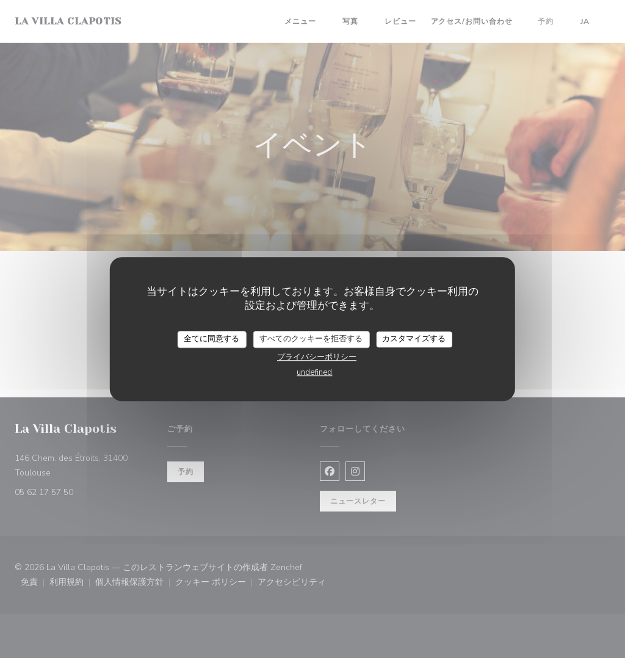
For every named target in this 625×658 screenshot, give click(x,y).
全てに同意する (211, 338)
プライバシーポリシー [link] (316, 357)
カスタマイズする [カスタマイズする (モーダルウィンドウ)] (414, 338)
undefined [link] (314, 372)
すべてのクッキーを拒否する (311, 338)
